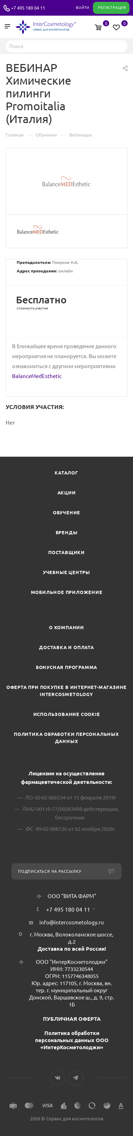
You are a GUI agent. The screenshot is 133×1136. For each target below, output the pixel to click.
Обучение (66, 512)
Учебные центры (66, 572)
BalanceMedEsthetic (37, 376)
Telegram (75, 1077)
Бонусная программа (66, 667)
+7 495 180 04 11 (28, 7)
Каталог (66, 472)
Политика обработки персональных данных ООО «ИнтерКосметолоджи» (72, 1040)
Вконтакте (57, 1077)
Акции (66, 492)
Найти (120, 46)
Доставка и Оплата (66, 647)
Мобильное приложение (66, 592)
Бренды (67, 532)
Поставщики (66, 552)
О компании (66, 627)
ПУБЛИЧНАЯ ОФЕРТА (72, 1019)
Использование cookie (66, 714)
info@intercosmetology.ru (71, 922)
